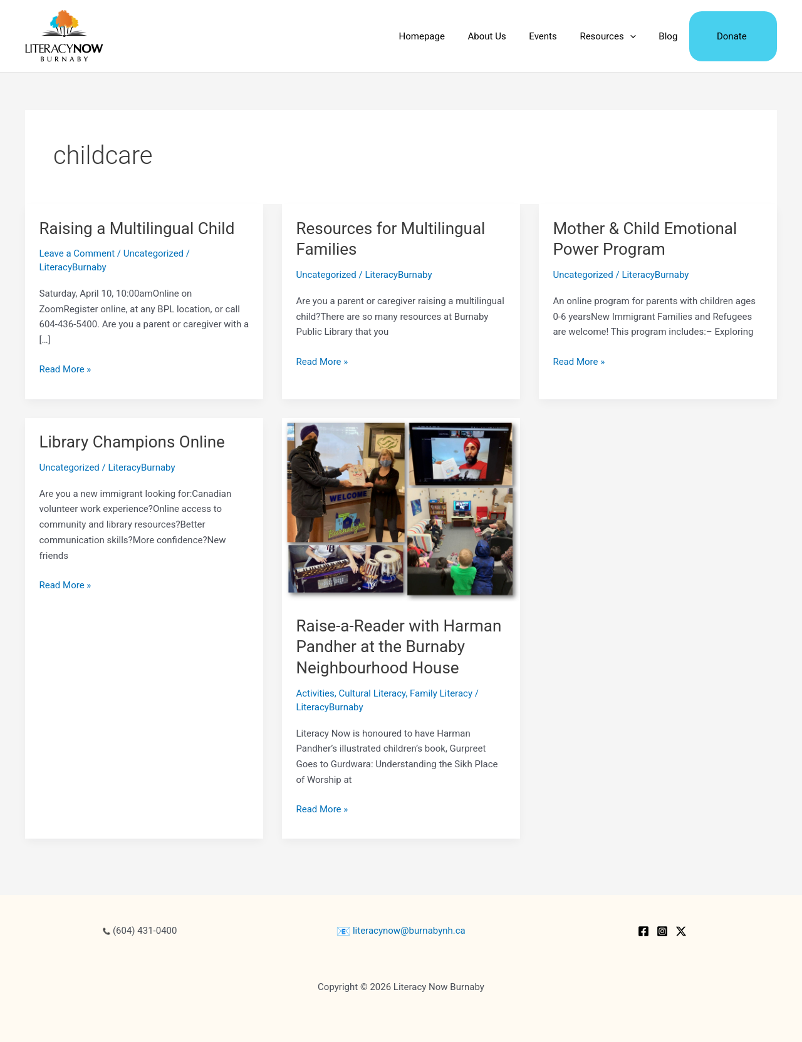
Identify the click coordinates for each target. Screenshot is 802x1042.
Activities (315, 693)
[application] (640, 36)
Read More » (65, 369)
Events (557, 36)
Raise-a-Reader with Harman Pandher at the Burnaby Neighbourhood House (398, 647)
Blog (674, 36)
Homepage (444, 36)
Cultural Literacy (372, 693)
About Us (506, 36)
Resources (618, 36)
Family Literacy (441, 693)
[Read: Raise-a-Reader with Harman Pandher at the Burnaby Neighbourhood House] (401, 508)
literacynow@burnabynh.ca (401, 930)
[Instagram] (662, 931)
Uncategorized (153, 253)
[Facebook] (643, 931)
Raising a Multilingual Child (137, 228)
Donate (734, 36)
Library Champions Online (132, 441)
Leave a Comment (77, 253)
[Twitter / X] (681, 931)
